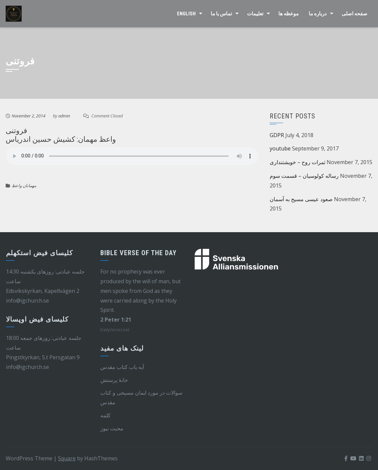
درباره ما (318, 14)
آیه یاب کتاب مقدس (122, 367)
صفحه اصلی (354, 14)
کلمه (105, 415)
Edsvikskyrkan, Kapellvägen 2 (42, 291)
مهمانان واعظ (24, 185)
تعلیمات (255, 14)
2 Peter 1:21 (115, 319)
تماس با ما (221, 14)
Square (67, 458)
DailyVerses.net (114, 330)
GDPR (277, 135)
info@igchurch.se (27, 300)
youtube (280, 148)
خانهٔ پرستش (114, 380)
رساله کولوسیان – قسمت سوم (304, 175)
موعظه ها (288, 14)
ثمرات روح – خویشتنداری (297, 162)
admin (64, 116)
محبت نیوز (111, 428)
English (186, 14)
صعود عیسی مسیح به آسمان (301, 199)
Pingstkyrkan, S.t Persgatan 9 (43, 357)
